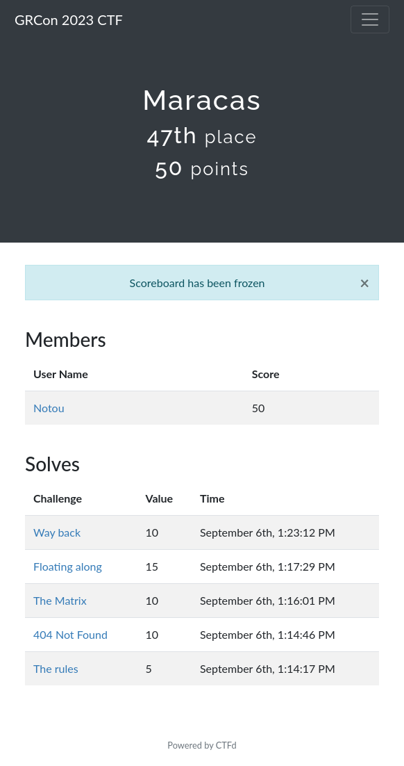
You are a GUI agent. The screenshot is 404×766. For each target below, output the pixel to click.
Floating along (67, 566)
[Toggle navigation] (370, 19)
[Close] (364, 283)
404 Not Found (70, 634)
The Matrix (60, 600)
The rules (55, 668)
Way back (57, 532)
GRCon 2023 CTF (69, 19)
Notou (49, 407)
